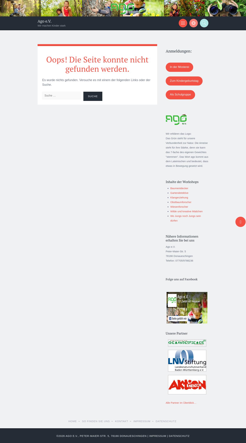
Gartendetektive (179, 192)
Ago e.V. (45, 21)
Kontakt (121, 421)
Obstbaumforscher (180, 202)
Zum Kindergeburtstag (184, 80)
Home (72, 421)
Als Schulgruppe (180, 94)
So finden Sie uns (96, 421)
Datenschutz (166, 421)
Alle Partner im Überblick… (181, 402)
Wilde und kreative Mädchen (186, 211)
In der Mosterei (179, 67)
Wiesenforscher (179, 206)
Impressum (142, 421)
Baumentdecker (179, 188)
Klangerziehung (179, 197)
